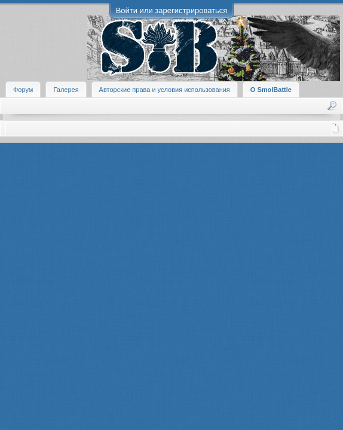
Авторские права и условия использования (164, 89)
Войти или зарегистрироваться (172, 10)
